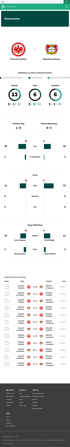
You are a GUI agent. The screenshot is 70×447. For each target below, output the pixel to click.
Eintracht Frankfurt (21, 287)
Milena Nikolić (50, 254)
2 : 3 (35, 329)
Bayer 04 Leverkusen (50, 287)
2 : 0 (35, 315)
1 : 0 (35, 287)
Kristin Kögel (49, 240)
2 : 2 (35, 308)
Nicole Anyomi (19, 254)
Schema (63, 286)
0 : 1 (35, 350)
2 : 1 (35, 294)
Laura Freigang (19, 240)
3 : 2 (35, 301)
